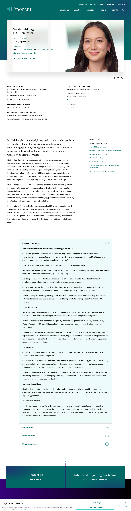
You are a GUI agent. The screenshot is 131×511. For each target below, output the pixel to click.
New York (17, 46)
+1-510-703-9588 (47, 49)
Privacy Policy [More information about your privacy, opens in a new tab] (22, 509)
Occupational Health (96, 161)
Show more (70, 100)
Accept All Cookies (95, 507)
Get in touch (36, 480)
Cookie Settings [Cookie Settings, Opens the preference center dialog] (95, 503)
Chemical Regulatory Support (99, 154)
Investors (111, 4)
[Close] (126, 504)
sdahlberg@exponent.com (22, 53)
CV (34, 59)
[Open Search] (123, 10)
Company (93, 4)
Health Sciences (20, 38)
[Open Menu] (8, 9)
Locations (121, 4)
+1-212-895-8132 (26, 49)
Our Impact (83, 4)
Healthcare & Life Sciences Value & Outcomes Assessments (104, 166)
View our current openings (95, 480)
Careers (101, 4)
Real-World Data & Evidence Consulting (102, 171)
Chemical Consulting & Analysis (99, 158)
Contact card (22, 59)
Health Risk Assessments (97, 147)
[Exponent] (21, 9)
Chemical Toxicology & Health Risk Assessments (105, 150)
